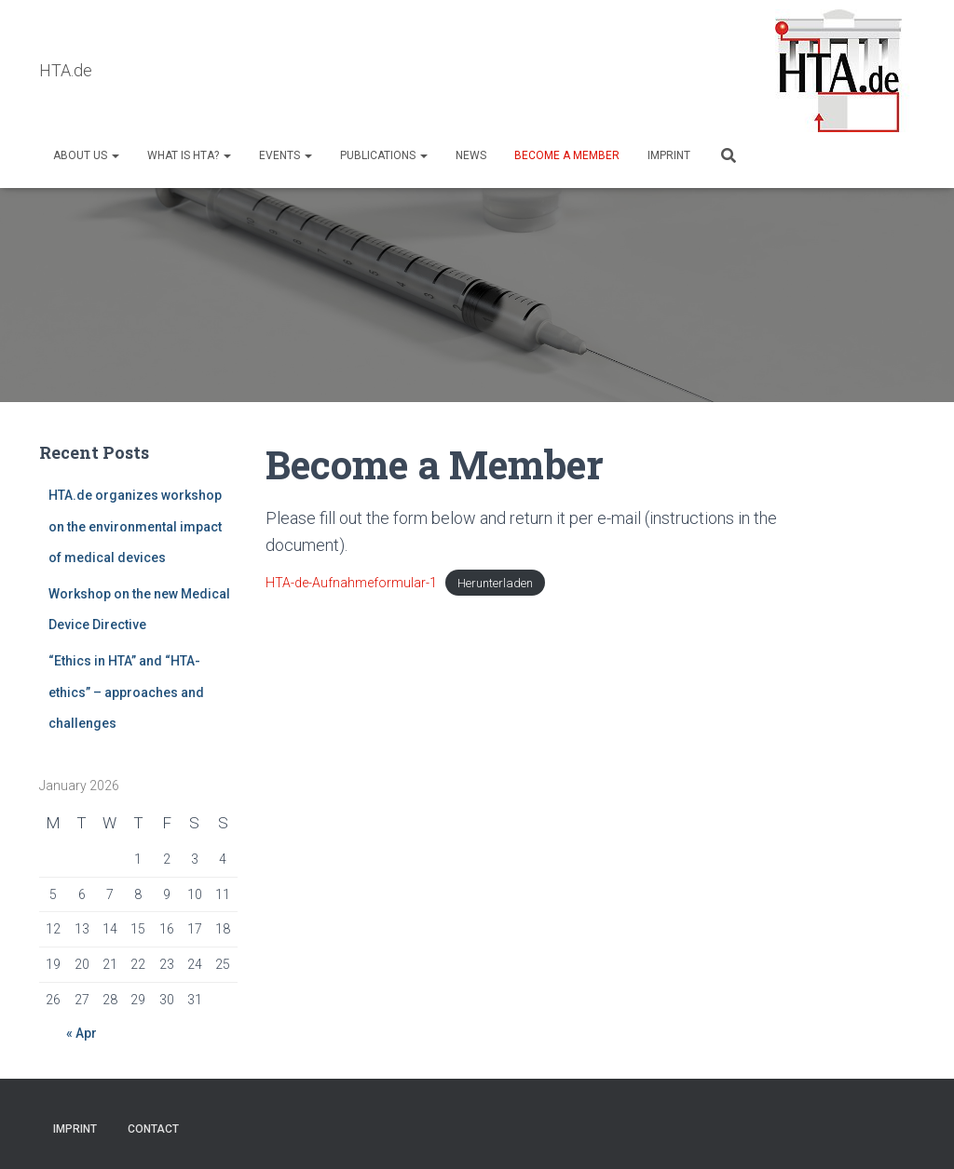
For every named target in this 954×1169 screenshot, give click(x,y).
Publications (384, 155)
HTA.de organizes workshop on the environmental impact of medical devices (135, 526)
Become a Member (567, 155)
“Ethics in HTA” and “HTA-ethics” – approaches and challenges (126, 692)
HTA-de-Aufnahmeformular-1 (351, 582)
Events (285, 155)
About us (86, 155)
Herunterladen (495, 583)
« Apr (81, 1033)
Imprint (668, 155)
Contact (153, 1128)
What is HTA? (189, 155)
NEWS (471, 155)
